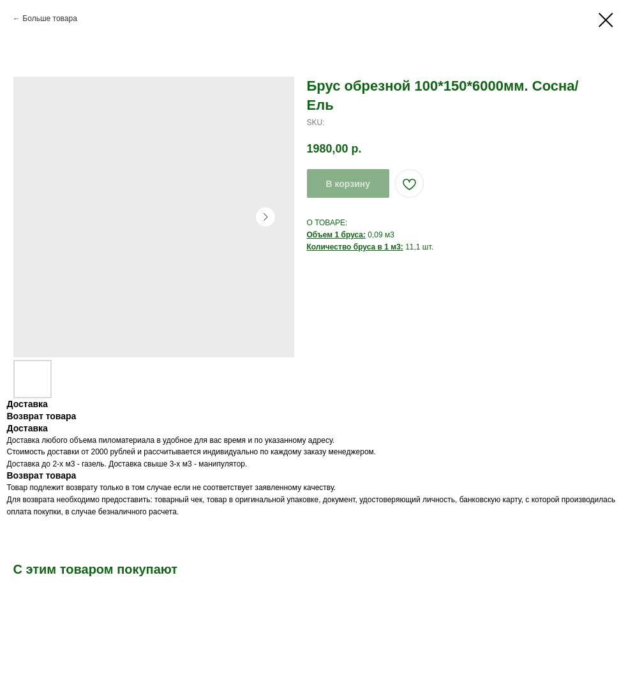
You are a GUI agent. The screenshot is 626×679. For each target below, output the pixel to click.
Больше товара (49, 18)
